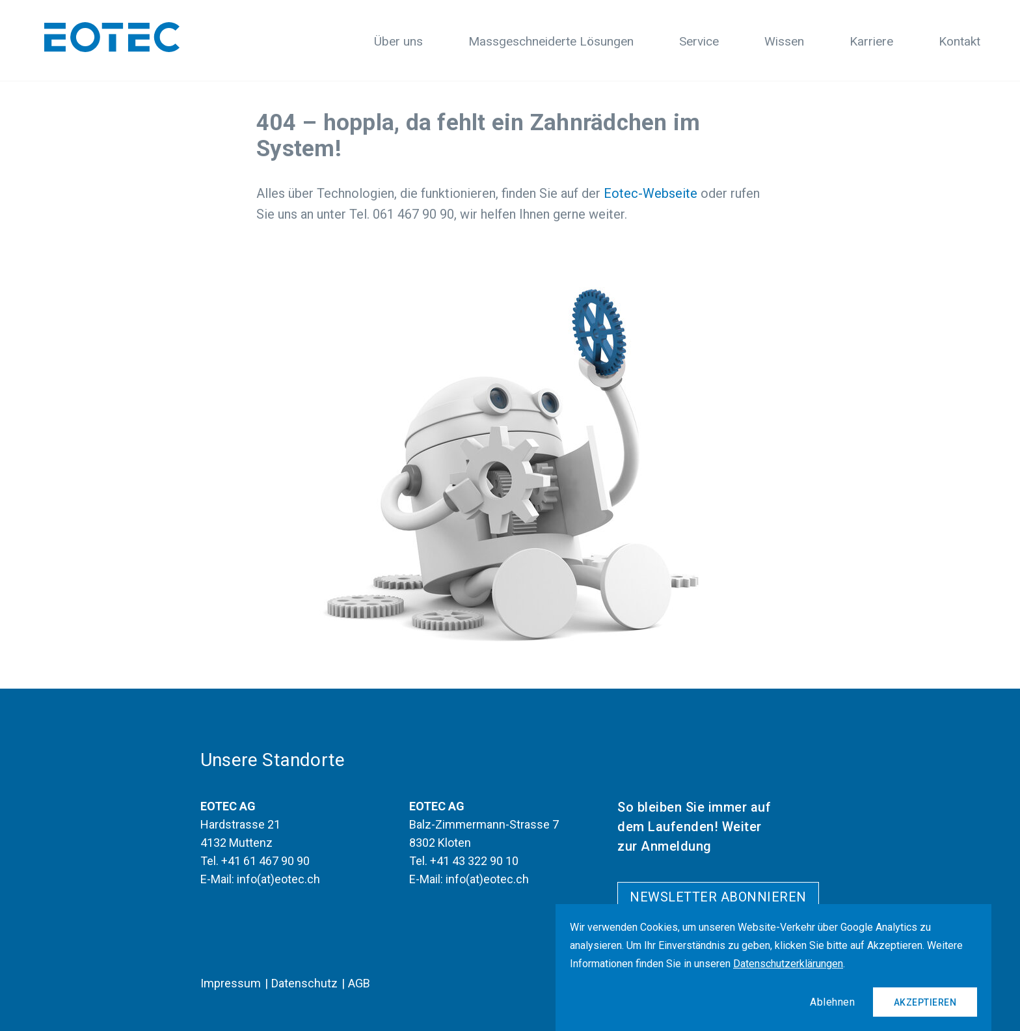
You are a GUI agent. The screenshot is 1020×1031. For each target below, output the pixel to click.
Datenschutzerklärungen (788, 963)
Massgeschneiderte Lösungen (551, 41)
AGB (359, 983)
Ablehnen (832, 1002)
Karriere (871, 41)
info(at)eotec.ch (278, 879)
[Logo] (112, 37)
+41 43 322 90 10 (474, 861)
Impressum (230, 983)
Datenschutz (304, 983)
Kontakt (959, 41)
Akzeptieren (925, 1002)
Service (699, 41)
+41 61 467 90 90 (265, 861)
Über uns (398, 41)
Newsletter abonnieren (718, 897)
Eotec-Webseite (650, 193)
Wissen (784, 41)
